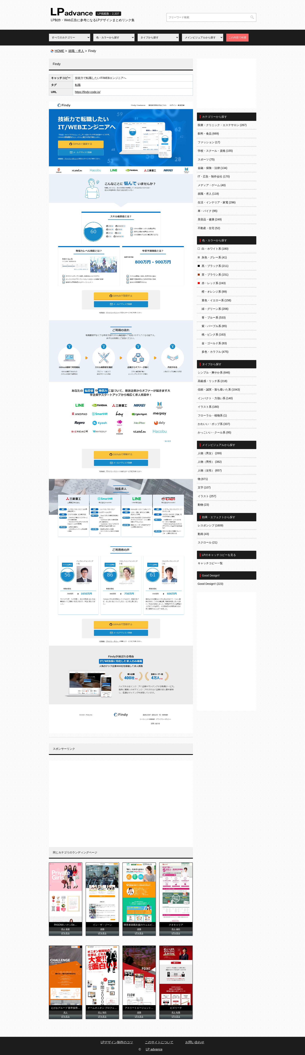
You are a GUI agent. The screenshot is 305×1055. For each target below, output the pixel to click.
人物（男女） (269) (210, 453)
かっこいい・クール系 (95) (214, 432)
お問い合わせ (194, 1042)
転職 (78, 84)
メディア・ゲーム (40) (212, 185)
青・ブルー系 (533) (214, 317)
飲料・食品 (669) (208, 133)
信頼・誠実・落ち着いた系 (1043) (219, 389)
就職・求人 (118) (208, 193)
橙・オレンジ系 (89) (214, 291)
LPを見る (65, 933)
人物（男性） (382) (210, 461)
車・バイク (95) (208, 210)
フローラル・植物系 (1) (212, 415)
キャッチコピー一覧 (210, 563)
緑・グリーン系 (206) (215, 308)
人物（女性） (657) (210, 470)
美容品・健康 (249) (210, 219)
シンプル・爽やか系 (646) (214, 372)
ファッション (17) (209, 142)
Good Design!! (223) (210, 583)
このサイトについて (159, 1042)
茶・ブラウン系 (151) (215, 274)
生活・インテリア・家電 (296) (217, 202)
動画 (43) (203, 534)
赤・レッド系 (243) (214, 283)
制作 (104, 1012)
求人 (63, 929)
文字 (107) (204, 487)
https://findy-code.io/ (88, 92)
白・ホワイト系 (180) (215, 248)
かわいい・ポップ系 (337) (214, 424)
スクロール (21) (208, 542)
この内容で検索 (237, 37)
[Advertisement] (121, 804)
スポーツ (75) (206, 159)
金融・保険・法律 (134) (212, 168)
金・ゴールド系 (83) (214, 343)
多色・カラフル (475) (215, 351)
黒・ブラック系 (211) (215, 265)
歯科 (178, 929)
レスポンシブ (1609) (210, 525)
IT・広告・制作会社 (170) (214, 176)
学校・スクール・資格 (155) (215, 150)
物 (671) (203, 479)
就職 (102, 929)
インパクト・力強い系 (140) (215, 398)
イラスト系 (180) (208, 406)
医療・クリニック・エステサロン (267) (222, 125)
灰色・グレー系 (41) (214, 257)
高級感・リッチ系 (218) (212, 381)
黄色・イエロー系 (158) (216, 300)
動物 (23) (203, 504)
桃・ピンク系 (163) (214, 334)
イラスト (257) (207, 496)
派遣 (68, 929)
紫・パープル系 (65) (214, 326)
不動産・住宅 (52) (209, 228)
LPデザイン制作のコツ (117, 1042)
